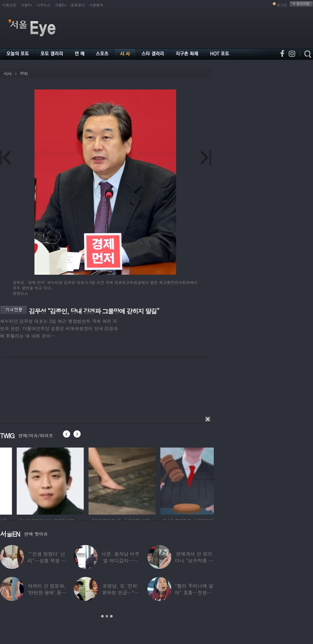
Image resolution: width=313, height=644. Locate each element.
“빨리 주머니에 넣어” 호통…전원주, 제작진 (194, 592)
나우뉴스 (43, 5)
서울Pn (26, 5)
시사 (7, 74)
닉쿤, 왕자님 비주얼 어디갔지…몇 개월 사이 (120, 560)
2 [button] (107, 616)
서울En (60, 5)
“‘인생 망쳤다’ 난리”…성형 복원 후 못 (46, 560)
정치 (23, 74)
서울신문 (9, 5)
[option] (94, 480)
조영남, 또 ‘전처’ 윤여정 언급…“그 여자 (120, 592)
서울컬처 (96, 5)
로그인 (282, 5)
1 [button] (102, 616)
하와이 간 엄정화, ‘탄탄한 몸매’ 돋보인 (46, 592)
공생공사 (78, 5)
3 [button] (111, 616)
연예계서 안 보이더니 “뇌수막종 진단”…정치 (194, 560)
